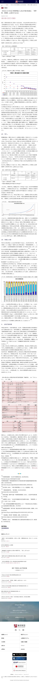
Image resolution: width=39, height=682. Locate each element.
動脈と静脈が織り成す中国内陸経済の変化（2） (19, 592)
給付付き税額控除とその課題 (19, 545)
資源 (2, 18)
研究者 (2, 638)
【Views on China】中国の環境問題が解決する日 (19, 575)
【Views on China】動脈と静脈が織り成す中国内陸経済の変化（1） (19, 586)
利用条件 (11, 674)
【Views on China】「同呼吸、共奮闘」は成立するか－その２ (19, 581)
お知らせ (3, 645)
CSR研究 (3, 641)
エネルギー (9, 18)
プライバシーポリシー (19, 674)
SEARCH (23, 649)
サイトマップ (26, 674)
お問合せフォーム (19, 617)
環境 (5, 18)
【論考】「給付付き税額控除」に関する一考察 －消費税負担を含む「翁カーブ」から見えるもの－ (19, 539)
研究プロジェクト (24, 634)
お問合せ (3, 649)
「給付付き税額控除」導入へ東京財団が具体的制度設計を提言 (19, 561)
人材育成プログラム (25, 638)
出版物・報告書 (24, 641)
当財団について (4, 634)
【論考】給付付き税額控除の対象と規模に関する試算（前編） (19, 556)
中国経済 (7, 4)
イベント (22, 645)
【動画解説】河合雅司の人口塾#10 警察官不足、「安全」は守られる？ (19, 551)
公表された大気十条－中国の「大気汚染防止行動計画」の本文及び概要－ (19, 597)
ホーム (2, 4)
